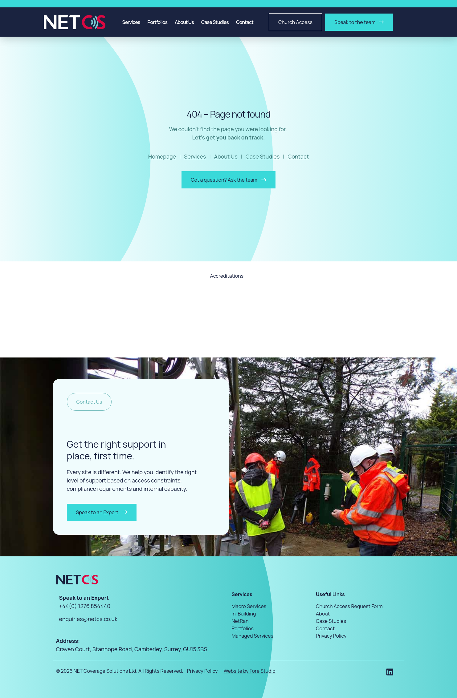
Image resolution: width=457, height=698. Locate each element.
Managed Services (252, 635)
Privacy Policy (331, 635)
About (323, 613)
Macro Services (249, 606)
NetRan (240, 620)
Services (131, 22)
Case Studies (215, 22)
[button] (89, 402)
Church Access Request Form (349, 606)
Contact (244, 22)
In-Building (244, 613)
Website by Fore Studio (249, 671)
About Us (184, 22)
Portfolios (157, 22)
